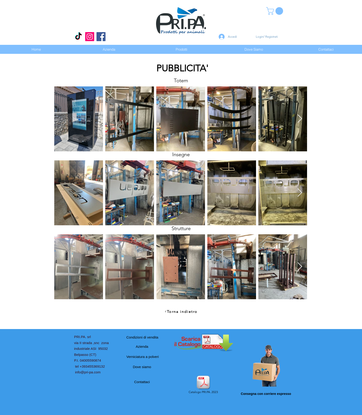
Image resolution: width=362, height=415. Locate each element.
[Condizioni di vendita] (142, 337)
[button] (275, 11)
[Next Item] (299, 118)
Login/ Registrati (267, 36)
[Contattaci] (142, 381)
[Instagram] (89, 36)
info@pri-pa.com (87, 372)
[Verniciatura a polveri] (143, 356)
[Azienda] (142, 346)
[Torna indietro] (181, 311)
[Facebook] (101, 36)
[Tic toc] (78, 36)
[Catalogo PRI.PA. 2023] (203, 385)
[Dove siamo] (142, 366)
